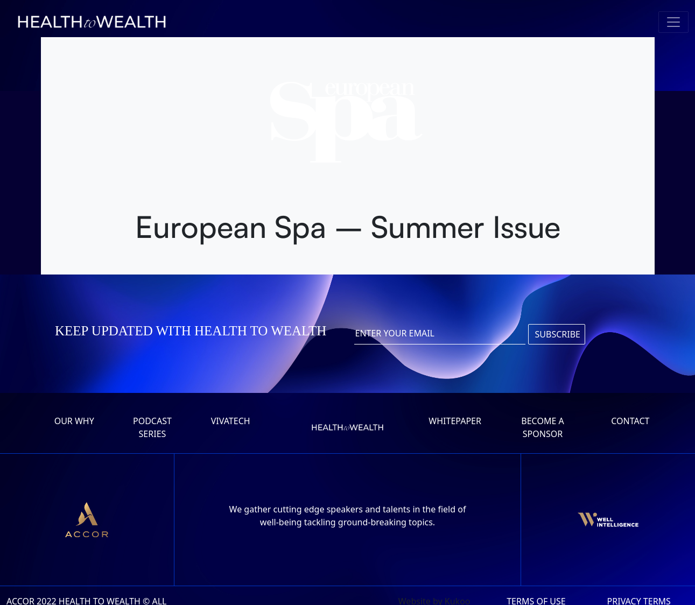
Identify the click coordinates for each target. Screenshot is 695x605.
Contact (630, 421)
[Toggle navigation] (673, 22)
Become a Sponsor (542, 427)
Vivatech (230, 421)
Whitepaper (455, 421)
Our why (74, 421)
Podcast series (152, 427)
